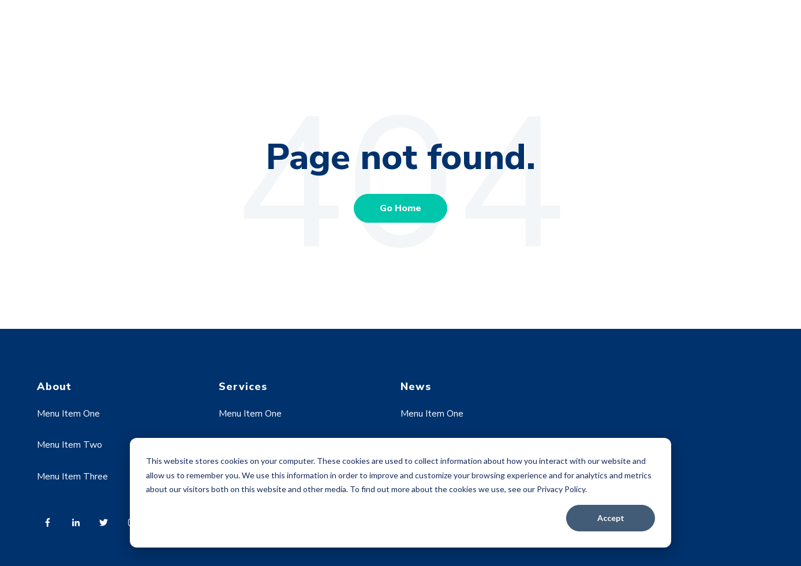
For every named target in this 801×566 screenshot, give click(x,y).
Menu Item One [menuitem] (68, 413)
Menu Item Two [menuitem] (69, 444)
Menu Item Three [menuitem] (72, 476)
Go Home (400, 208)
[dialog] (400, 493)
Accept (610, 518)
